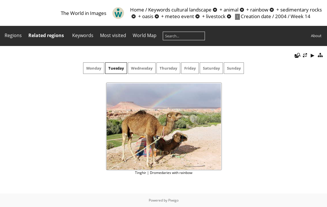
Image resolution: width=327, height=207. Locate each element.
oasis (147, 16)
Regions (13, 35)
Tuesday (116, 68)
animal (231, 9)
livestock (216, 16)
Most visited (113, 35)
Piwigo (173, 200)
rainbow (259, 9)
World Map (144, 35)
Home (137, 9)
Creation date (256, 16)
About (316, 35)
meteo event (179, 16)
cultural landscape (191, 9)
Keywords (159, 9)
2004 (281, 16)
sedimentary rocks (301, 9)
